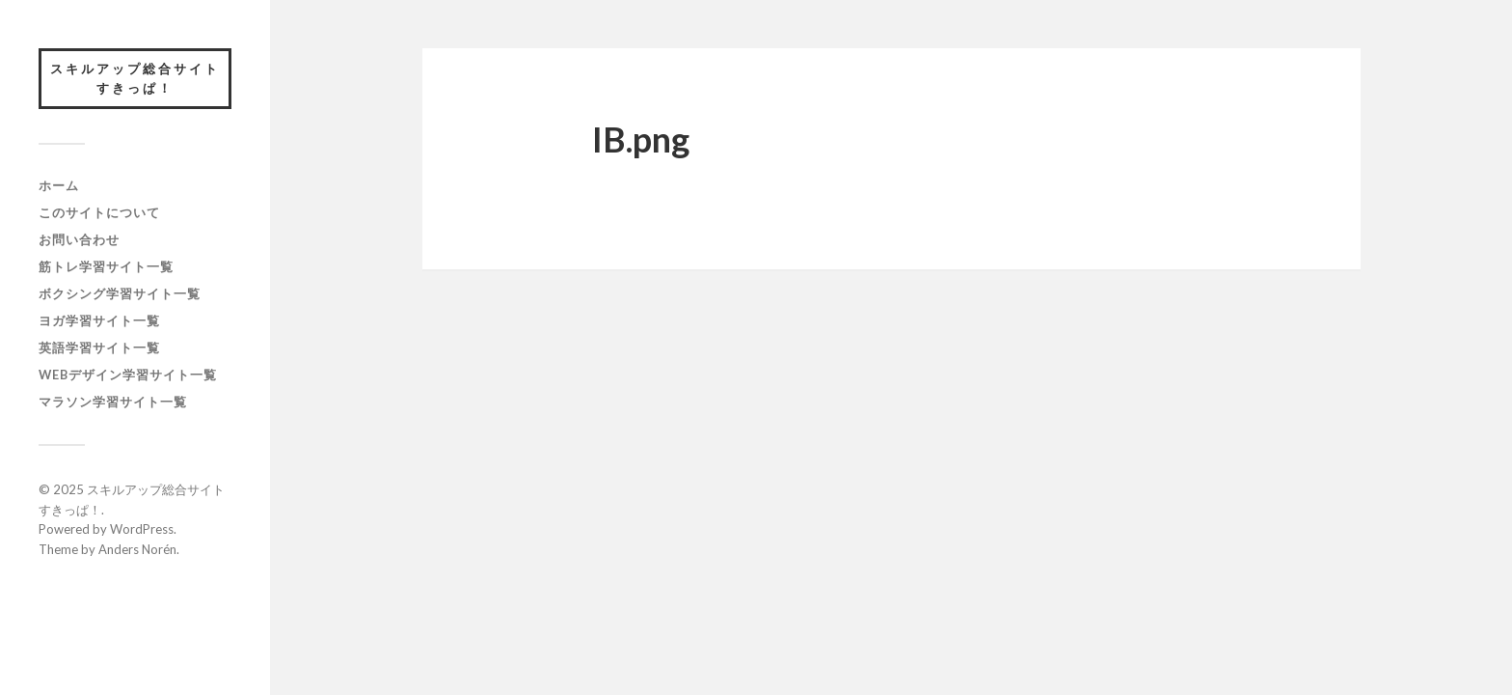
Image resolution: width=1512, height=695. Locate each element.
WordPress (142, 529)
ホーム (59, 185)
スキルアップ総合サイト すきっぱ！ (140, 78)
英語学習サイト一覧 (99, 347)
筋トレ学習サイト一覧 (106, 266)
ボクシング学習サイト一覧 (120, 293)
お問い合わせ (79, 239)
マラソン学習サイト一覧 (113, 401)
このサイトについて (99, 212)
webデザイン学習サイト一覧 (128, 374)
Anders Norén (137, 549)
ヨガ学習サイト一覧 (99, 320)
